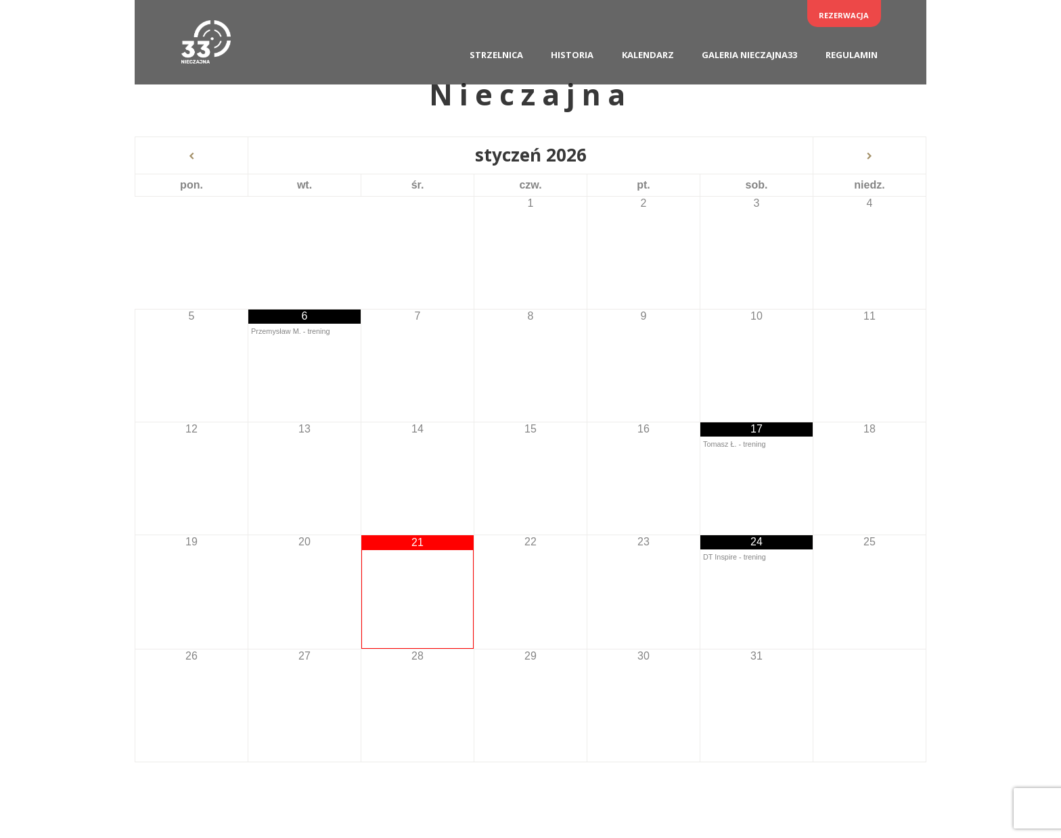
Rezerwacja (844, 15)
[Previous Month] (191, 156)
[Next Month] (869, 156)
